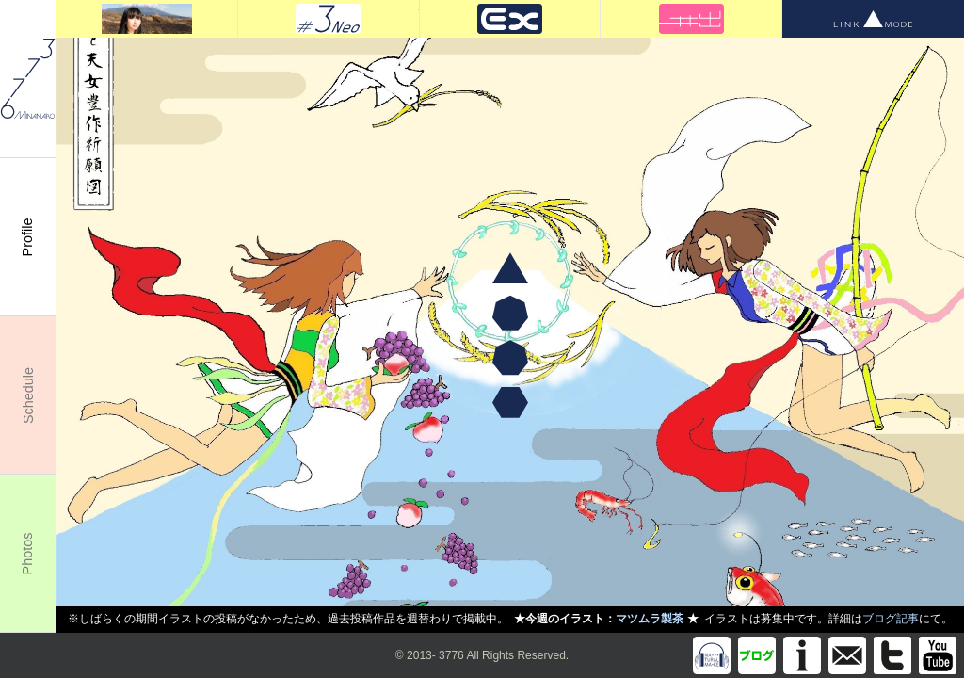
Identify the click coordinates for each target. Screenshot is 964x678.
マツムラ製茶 (649, 618)
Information (802, 655)
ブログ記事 (890, 618)
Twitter (892, 655)
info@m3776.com (847, 655)
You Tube (937, 655)
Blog (757, 655)
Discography (712, 655)
